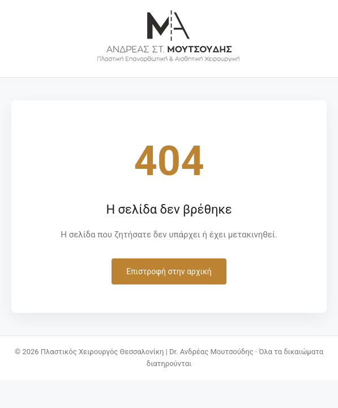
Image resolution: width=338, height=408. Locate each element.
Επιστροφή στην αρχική (169, 271)
